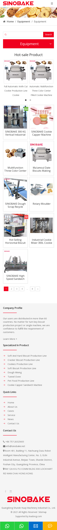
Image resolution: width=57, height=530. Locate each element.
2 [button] (30, 100)
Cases (11, 410)
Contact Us (13, 423)
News (11, 419)
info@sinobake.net (15, 446)
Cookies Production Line (20, 364)
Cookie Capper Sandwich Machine (25, 384)
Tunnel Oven (14, 376)
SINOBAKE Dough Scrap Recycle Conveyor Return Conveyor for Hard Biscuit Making (15, 205)
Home (11, 402)
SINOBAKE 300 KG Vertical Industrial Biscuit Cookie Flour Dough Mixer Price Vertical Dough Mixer (15, 133)
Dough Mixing (15, 372)
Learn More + (10, 338)
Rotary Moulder (42, 203)
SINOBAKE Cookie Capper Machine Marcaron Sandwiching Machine (41, 133)
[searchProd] (25, 34)
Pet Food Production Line (21, 380)
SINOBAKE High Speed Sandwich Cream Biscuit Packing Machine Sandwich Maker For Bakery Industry (15, 277)
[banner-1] (28, 12)
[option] (16, 78)
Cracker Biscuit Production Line (24, 359)
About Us (12, 406)
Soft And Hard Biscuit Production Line (27, 355)
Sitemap (42, 512)
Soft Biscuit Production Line (22, 368)
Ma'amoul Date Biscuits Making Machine (42, 169)
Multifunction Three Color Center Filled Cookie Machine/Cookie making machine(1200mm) (15, 169)
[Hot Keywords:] (48, 34)
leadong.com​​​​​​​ (35, 516)
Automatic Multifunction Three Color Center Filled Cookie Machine (41, 91)
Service (11, 415)
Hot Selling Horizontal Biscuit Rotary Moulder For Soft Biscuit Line (15, 241)
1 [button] (26, 100)
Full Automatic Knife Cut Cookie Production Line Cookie (16, 91)
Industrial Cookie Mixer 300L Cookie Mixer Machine (41, 241)
